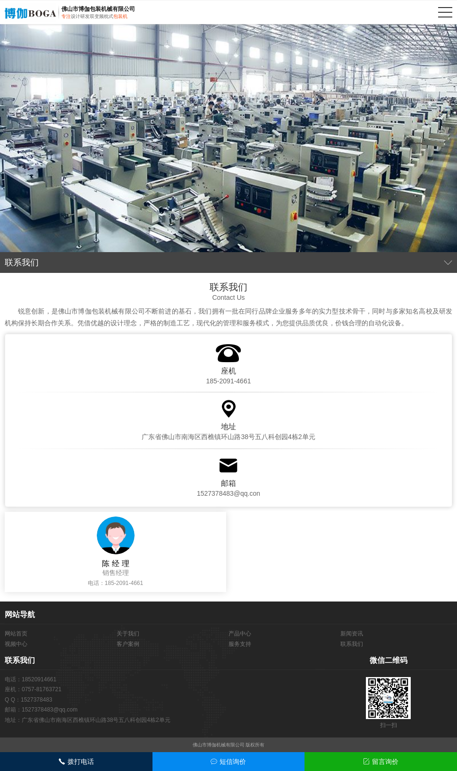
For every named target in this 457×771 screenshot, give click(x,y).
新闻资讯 (351, 633)
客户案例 (128, 644)
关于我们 (128, 633)
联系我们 (351, 644)
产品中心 (239, 633)
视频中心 (16, 644)
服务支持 (239, 644)
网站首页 (16, 633)
